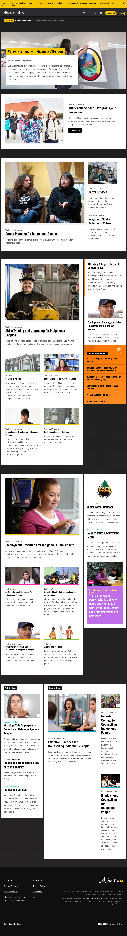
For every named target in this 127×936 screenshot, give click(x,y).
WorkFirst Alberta (11, 891)
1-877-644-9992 (10, 900)
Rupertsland (97, 401)
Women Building (98, 395)
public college (104, 276)
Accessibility (38, 891)
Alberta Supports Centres (14, 897)
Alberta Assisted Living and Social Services (99, 899)
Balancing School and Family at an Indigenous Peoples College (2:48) (102, 369)
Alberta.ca (37, 880)
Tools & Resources (17, 20)
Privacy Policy (39, 886)
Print (100, 13)
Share (84, 13)
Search (109, 13)
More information (8, 5)
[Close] (124, 3)
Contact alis (8, 880)
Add (89, 13)
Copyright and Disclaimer (13, 924)
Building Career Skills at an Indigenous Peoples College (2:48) (104, 378)
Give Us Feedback (11, 886)
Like (95, 13)
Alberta (8, 12)
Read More (74, 130)
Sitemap (36, 897)
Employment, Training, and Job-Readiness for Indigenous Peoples (104, 326)
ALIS (20, 12)
